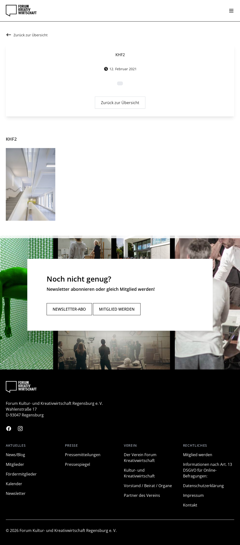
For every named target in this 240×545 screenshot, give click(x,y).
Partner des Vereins (142, 495)
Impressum (193, 495)
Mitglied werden (116, 309)
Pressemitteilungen (82, 454)
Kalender (14, 483)
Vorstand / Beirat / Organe (148, 485)
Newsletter (16, 493)
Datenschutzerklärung (203, 485)
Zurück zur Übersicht (120, 103)
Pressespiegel (77, 464)
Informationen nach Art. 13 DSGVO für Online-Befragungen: (207, 470)
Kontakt (190, 505)
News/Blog (15, 454)
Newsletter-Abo (69, 309)
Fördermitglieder (21, 474)
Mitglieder (15, 464)
